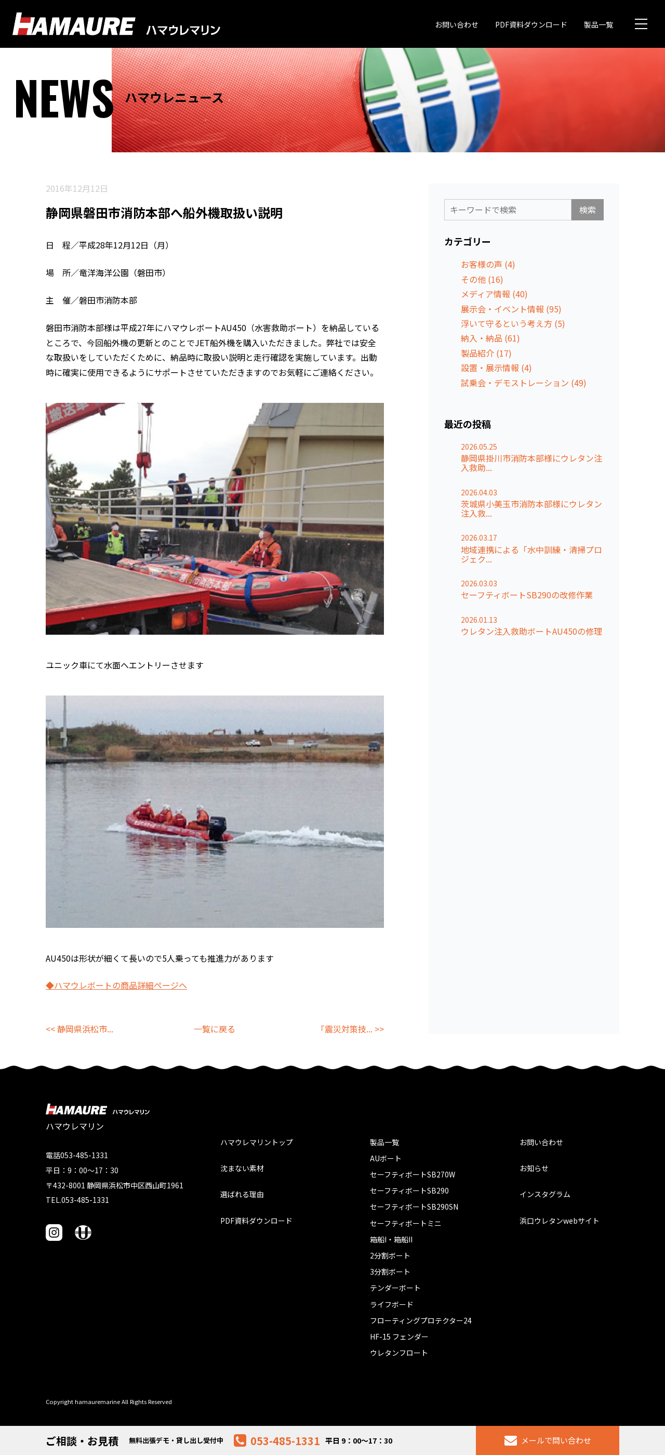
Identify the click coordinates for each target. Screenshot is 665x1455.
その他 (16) (482, 279)
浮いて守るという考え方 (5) (513, 323)
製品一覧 (598, 24)
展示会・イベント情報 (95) (511, 308)
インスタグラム (545, 1194)
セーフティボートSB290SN (414, 1206)
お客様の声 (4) (488, 264)
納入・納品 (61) (490, 338)
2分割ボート (390, 1255)
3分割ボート (390, 1271)
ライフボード (392, 1304)
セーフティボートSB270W (412, 1174)
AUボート (386, 1158)
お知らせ (534, 1168)
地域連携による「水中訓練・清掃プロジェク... (531, 554)
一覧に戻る (214, 1028)
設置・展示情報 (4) (496, 367)
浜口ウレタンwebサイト (560, 1220)
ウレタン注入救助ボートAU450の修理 (531, 631)
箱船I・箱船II (391, 1239)
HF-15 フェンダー (399, 1336)
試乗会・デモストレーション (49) (524, 382)
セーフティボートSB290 (409, 1190)
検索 (587, 209)
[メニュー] (641, 23)
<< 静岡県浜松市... (79, 1028)
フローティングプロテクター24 (421, 1320)
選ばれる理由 (242, 1194)
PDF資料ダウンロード (531, 24)
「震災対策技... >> (350, 1028)
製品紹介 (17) (486, 353)
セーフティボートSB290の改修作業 (527, 594)
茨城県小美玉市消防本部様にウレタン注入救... (531, 508)
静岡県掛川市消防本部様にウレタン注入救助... (531, 463)
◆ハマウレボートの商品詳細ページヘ (116, 985)
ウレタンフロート (399, 1352)
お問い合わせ (456, 24)
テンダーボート (395, 1287)
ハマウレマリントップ (256, 1142)
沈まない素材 (242, 1168)
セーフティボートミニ (406, 1223)
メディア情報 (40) (494, 293)
